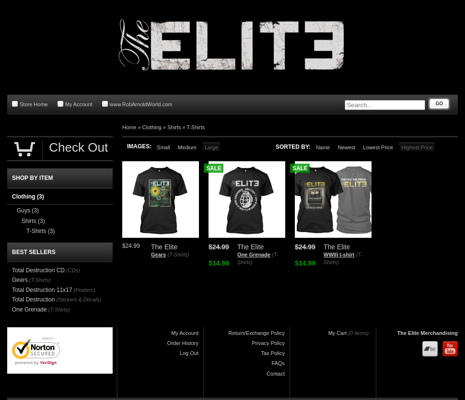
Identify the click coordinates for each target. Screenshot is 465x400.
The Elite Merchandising (427, 333)
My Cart (337, 333)
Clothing (152, 127)
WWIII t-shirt (339, 254)
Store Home (30, 104)
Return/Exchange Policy (257, 333)
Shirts (174, 127)
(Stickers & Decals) (78, 299)
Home (129, 127)
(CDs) (73, 270)
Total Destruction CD (38, 270)
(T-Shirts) (178, 254)
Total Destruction (33, 299)
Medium (187, 147)
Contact (276, 374)
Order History (182, 343)
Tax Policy (273, 353)
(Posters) (84, 290)
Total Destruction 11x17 (42, 290)
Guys (28, 210)
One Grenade (253, 254)
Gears (158, 254)
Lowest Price (378, 147)
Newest (346, 147)
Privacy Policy (268, 343)
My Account (75, 104)
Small (163, 147)
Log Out (189, 353)
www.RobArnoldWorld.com (137, 104)
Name (323, 147)
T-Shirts (195, 127)
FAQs (278, 363)
